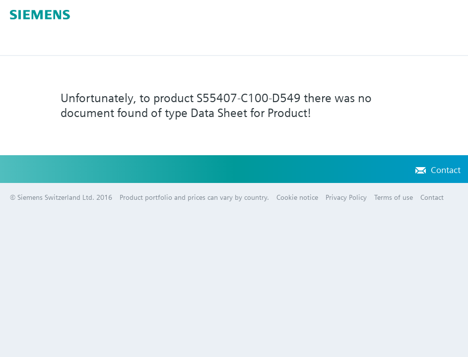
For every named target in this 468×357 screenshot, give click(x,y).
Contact (446, 170)
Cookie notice (297, 197)
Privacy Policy (346, 197)
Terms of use (393, 197)
